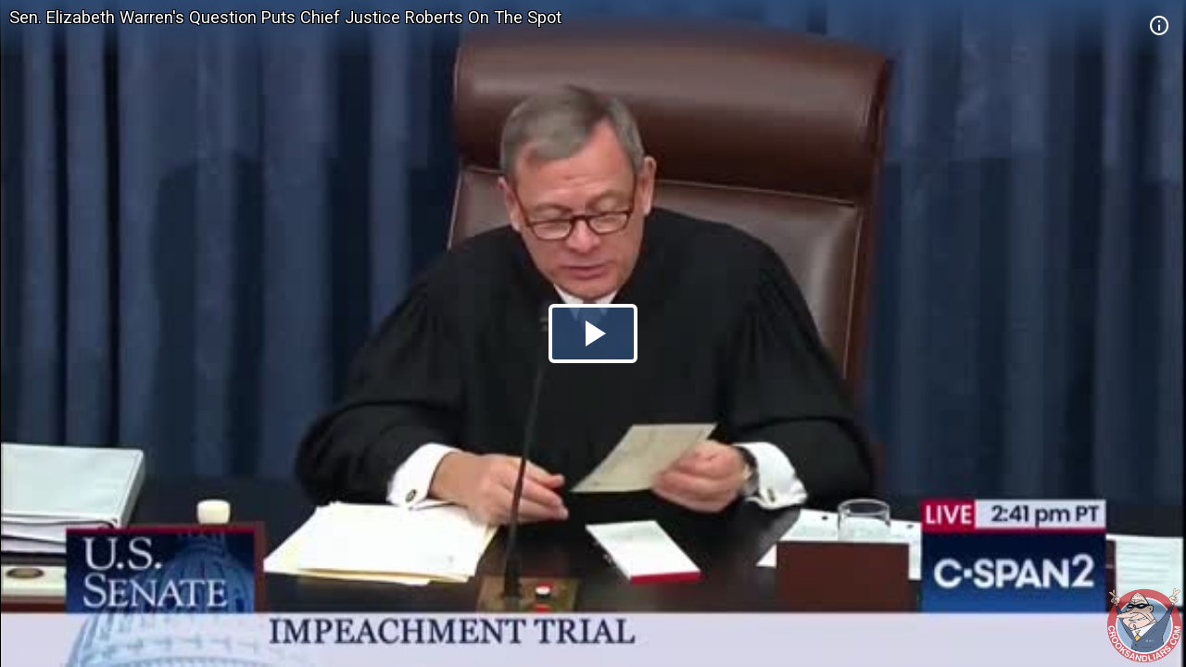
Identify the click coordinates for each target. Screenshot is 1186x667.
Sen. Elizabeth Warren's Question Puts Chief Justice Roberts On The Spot (285, 17)
